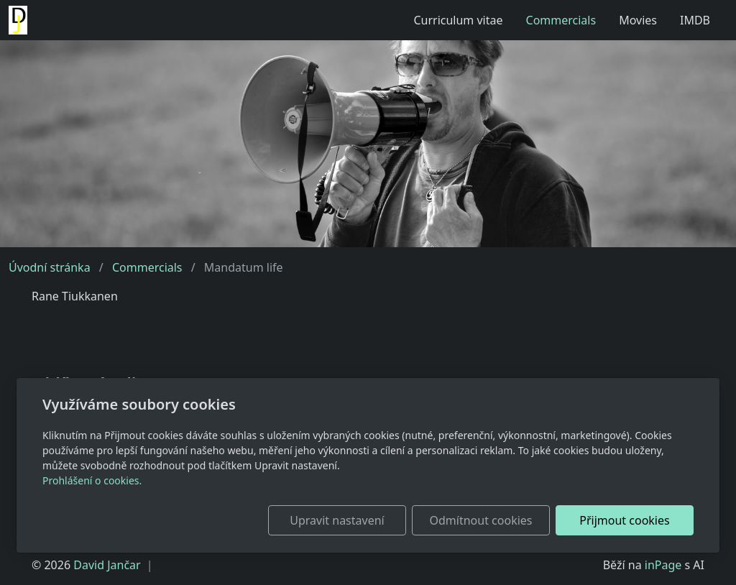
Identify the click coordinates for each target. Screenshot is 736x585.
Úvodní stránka (50, 267)
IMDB (695, 20)
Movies (638, 20)
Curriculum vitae (457, 20)
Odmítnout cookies (481, 520)
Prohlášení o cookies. (92, 480)
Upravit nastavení (337, 520)
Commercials (561, 20)
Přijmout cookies (624, 520)
